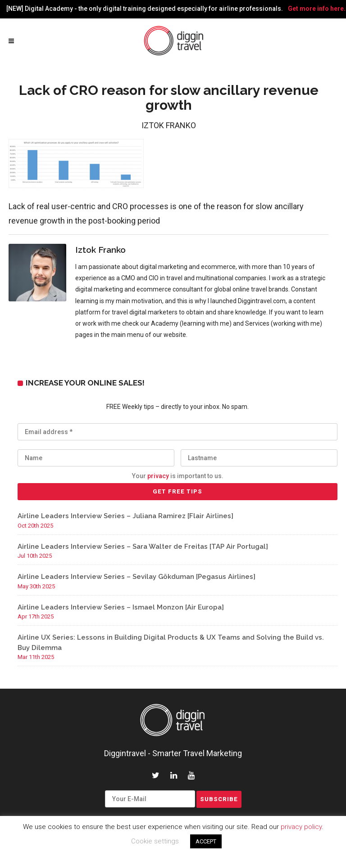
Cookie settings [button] (155, 841)
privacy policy (301, 827)
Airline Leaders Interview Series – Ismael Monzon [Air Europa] (121, 607)
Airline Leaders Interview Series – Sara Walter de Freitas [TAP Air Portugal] (143, 546)
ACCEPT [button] (206, 841)
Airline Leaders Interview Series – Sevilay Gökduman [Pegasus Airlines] (136, 577)
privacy (158, 476)
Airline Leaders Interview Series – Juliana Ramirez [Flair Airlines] (125, 516)
